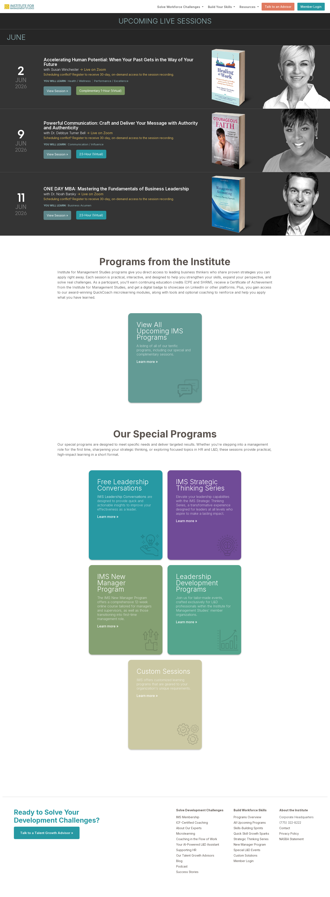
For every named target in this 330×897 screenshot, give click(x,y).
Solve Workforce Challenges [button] (179, 7)
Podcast (182, 866)
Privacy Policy (289, 833)
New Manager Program (250, 844)
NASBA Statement (291, 839)
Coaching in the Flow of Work (196, 839)
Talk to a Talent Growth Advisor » (46, 833)
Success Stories (187, 872)
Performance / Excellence (111, 81)
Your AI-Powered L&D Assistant (197, 844)
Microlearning (185, 833)
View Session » (57, 91)
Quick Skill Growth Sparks (251, 833)
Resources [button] (248, 7)
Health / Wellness (79, 81)
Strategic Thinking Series (251, 839)
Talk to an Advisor (278, 6)
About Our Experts (189, 828)
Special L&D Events (247, 850)
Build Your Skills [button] (220, 7)
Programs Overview (247, 817)
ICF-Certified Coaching (192, 822)
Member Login (311, 6)
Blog (179, 861)
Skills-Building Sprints (248, 828)
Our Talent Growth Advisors (195, 855)
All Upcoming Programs (250, 822)
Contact (284, 828)
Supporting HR (186, 850)
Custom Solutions (245, 855)
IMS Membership (187, 817)
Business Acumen (79, 205)
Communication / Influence (86, 144)
